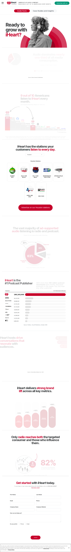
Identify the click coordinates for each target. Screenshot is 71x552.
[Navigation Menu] (2, 3)
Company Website (41, 507)
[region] (35, 548)
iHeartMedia (11, 3)
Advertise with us (62, 3)
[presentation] (35, 532)
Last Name (39, 495)
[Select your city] (34, 155)
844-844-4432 (35, 488)
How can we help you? (16, 514)
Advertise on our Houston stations (35, 208)
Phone (38, 501)
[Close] (68, 547)
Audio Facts (18, 11)
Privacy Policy (11, 549)
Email (11, 501)
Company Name (14, 507)
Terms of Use (46, 548)
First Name (13, 495)
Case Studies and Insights (45, 11)
